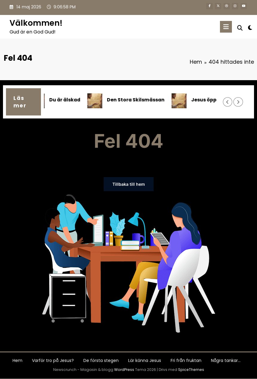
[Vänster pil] (227, 102)
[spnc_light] (250, 27)
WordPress (124, 369)
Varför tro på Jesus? (53, 360)
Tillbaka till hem (128, 184)
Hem (17, 360)
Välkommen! (36, 22)
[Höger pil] (238, 102)
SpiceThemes (191, 369)
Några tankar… (226, 360)
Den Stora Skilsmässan (139, 99)
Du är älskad (68, 99)
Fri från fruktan (186, 360)
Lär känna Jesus (144, 360)
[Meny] (226, 27)
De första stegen (101, 360)
